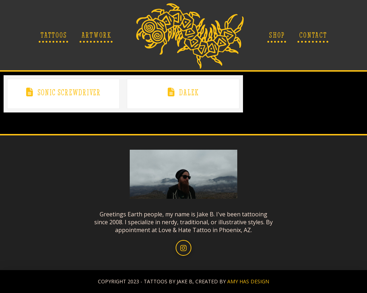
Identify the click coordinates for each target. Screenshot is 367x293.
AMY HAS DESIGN (248, 281)
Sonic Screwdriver (69, 92)
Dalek (189, 92)
